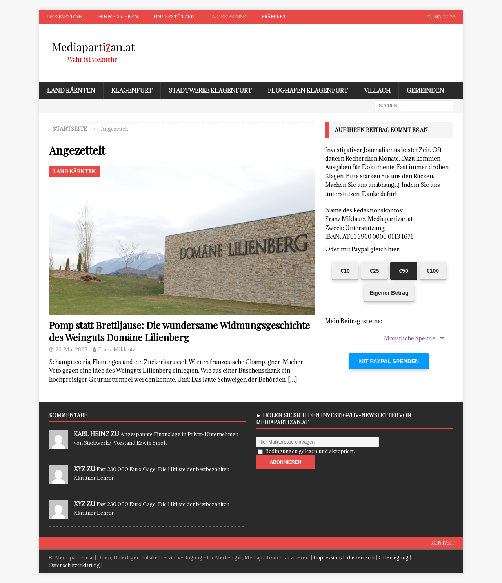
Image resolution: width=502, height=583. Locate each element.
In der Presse (228, 17)
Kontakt (442, 543)
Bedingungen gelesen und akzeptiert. (310, 451)
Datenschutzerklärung (74, 565)
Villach (377, 90)
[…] (292, 379)
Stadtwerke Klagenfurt (210, 90)
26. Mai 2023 (71, 349)
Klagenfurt (132, 90)
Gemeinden (425, 90)
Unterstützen (174, 17)
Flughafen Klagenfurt (308, 90)
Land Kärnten (71, 90)
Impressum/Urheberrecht (344, 557)
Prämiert (274, 17)
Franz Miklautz (116, 349)
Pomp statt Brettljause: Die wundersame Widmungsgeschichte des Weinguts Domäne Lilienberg (179, 331)
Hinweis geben (118, 17)
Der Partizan (64, 17)
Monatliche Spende (409, 338)
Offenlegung (393, 557)
